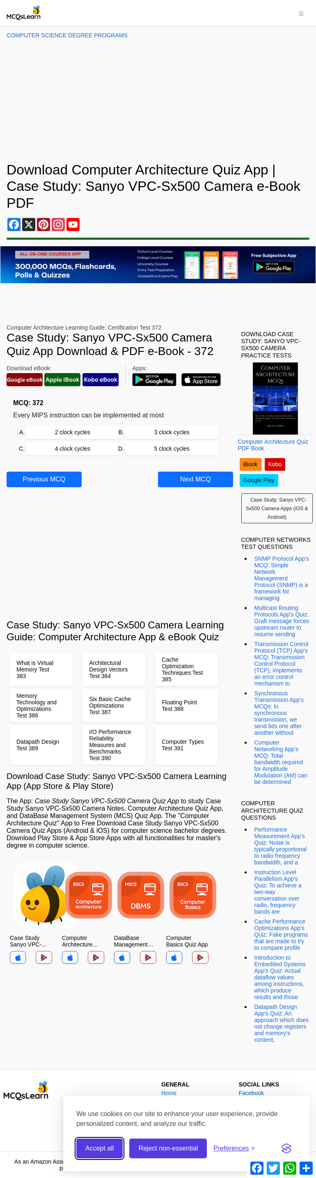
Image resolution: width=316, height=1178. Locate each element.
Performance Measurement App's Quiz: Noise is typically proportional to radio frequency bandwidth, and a (280, 846)
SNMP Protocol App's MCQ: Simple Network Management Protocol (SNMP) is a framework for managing (281, 578)
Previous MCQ (44, 479)
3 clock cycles (171, 432)
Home (168, 1093)
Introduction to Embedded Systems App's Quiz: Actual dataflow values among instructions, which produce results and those (280, 977)
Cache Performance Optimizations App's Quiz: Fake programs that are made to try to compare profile (281, 934)
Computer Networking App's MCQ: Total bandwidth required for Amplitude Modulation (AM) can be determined (280, 762)
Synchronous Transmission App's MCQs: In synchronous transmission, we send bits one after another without (279, 713)
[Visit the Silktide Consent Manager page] (286, 1148)
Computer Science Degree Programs (67, 35)
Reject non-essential (168, 1148)
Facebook (250, 1093)
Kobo (275, 464)
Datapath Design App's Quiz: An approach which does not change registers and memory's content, (281, 1023)
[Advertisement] (158, 100)
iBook (250, 464)
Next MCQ (195, 479)
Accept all (99, 1148)
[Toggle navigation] (301, 12)
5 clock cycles (171, 448)
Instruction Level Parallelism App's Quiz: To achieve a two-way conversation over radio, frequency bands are (278, 892)
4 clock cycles (72, 448)
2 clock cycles (72, 432)
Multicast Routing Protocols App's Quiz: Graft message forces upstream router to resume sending (281, 621)
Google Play (259, 480)
